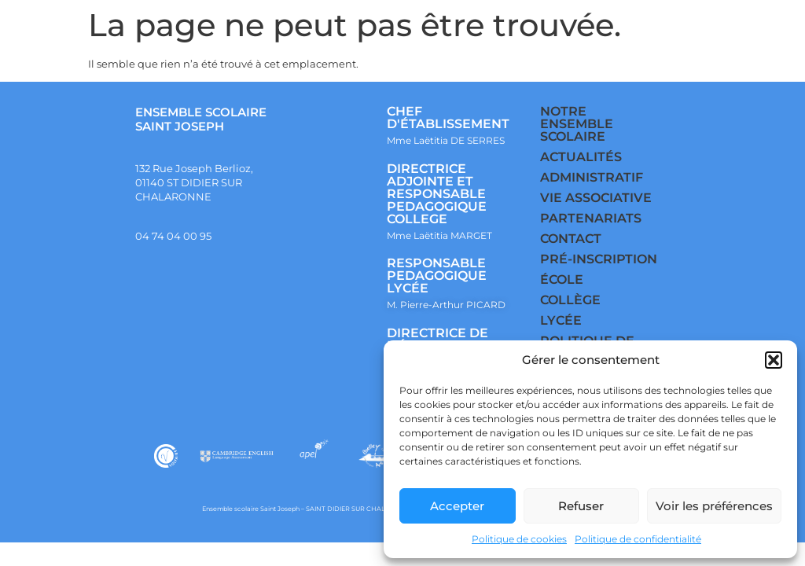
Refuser (581, 505)
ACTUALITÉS (581, 156)
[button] (773, 360)
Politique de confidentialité (638, 539)
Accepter (457, 505)
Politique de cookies (519, 539)
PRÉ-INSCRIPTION (598, 259)
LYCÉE (561, 320)
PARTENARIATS (590, 218)
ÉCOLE (561, 279)
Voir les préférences (714, 505)
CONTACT (570, 238)
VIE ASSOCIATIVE (596, 197)
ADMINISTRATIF (591, 177)
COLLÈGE (570, 299)
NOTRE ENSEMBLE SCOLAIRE (576, 124)
